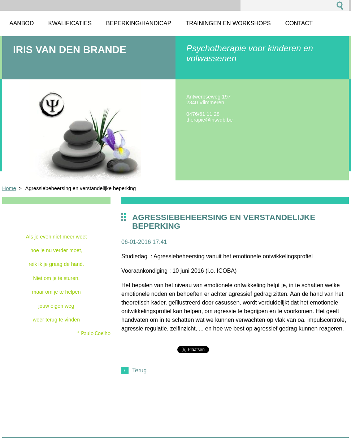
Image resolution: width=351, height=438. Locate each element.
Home (9, 188)
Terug (139, 370)
